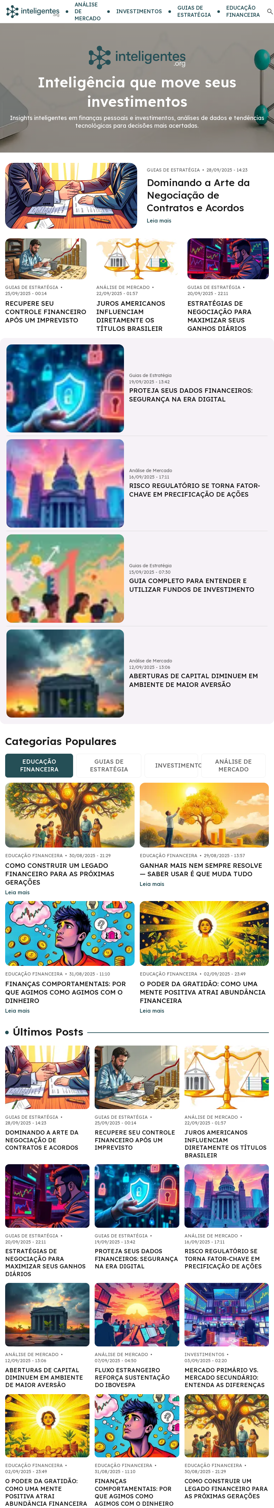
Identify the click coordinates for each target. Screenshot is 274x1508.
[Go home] (32, 11)
